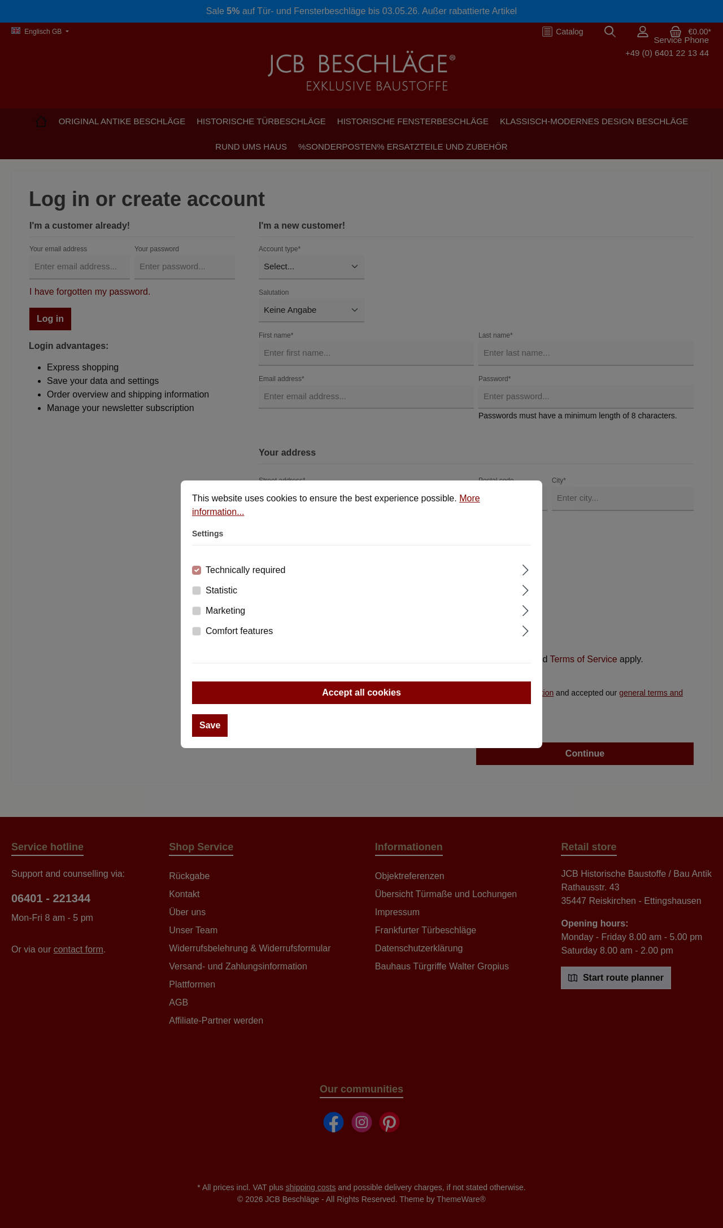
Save (209, 725)
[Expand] (525, 568)
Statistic (221, 590)
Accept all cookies (361, 692)
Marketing (225, 610)
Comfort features (239, 631)
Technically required (245, 570)
